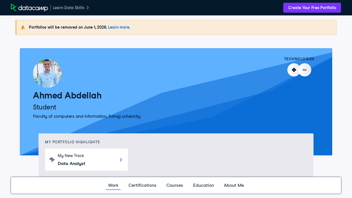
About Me (234, 185)
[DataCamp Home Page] (29, 8)
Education (203, 185)
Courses (174, 185)
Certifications (142, 185)
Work (113, 185)
